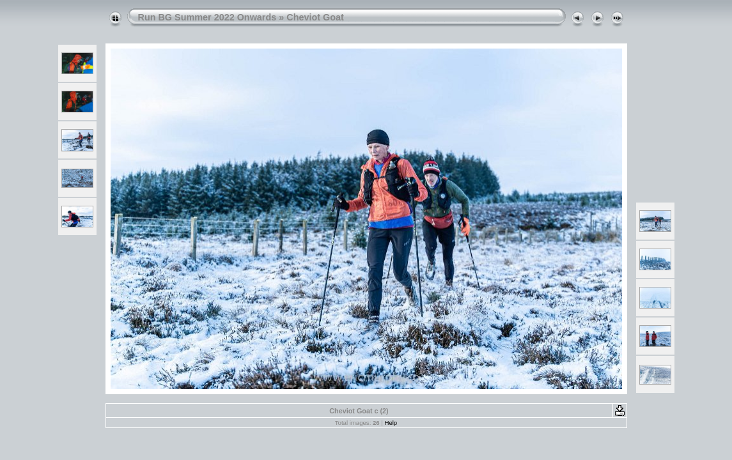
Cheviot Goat (315, 17)
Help (390, 422)
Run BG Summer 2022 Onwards (207, 17)
